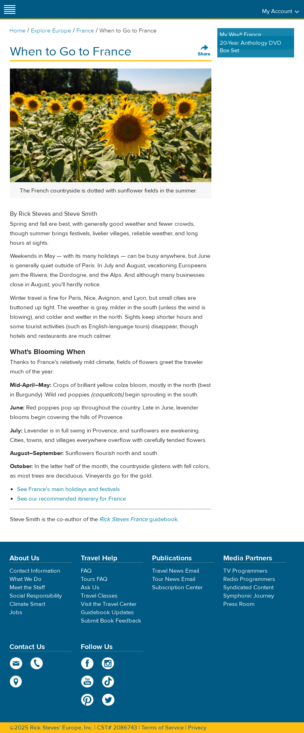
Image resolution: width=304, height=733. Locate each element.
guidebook (138, 519)
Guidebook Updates (107, 612)
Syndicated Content (248, 587)
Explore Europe (51, 30)
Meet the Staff (27, 587)
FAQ (86, 571)
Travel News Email (175, 571)
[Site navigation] (10, 9)
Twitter (108, 699)
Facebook (87, 663)
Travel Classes (99, 596)
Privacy (197, 727)
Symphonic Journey (248, 596)
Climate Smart (27, 604)
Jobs (16, 612)
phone (37, 663)
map (16, 681)
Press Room (239, 604)
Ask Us (90, 587)
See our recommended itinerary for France (71, 499)
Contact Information (35, 571)
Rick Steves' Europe (152, 9)
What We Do (26, 579)
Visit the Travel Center (109, 604)
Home (18, 30)
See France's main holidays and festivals (68, 489)
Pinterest (87, 699)
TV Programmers (245, 571)
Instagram (108, 663)
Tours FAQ (94, 579)
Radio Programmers (249, 579)
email (16, 663)
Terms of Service (162, 727)
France (85, 30)
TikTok (108, 681)
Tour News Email (173, 579)
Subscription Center (177, 587)
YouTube (87, 681)
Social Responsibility (36, 596)
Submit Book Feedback (111, 620)
